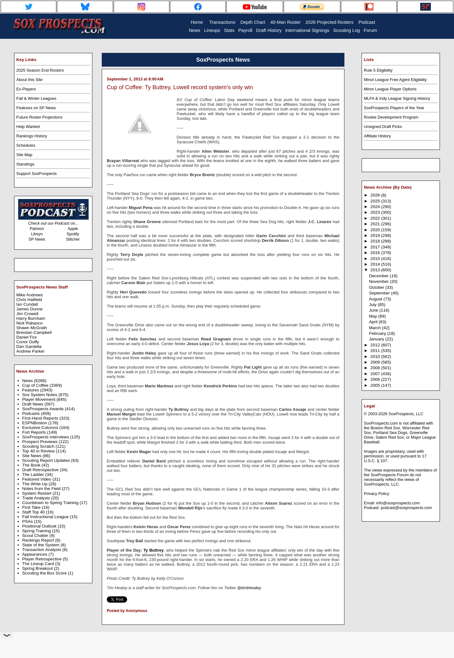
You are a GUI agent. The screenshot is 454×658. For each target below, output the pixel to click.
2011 (375, 350)
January (377, 339)
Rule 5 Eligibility (378, 70)
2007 (375, 373)
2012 (375, 345)
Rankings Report (38, 540)
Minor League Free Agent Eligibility (395, 79)
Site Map (24, 154)
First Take (32, 507)
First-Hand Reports (40, 418)
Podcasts (31, 413)
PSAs (28, 521)
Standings (25, 164)
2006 (375, 379)
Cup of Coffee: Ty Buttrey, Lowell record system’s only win (180, 87)
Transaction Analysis (42, 549)
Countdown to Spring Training (51, 502)
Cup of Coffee (36, 385)
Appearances (35, 554)
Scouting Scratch (39, 446)
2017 (375, 247)
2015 (375, 258)
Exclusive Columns (40, 427)
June (374, 310)
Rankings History (31, 136)
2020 (375, 229)
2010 (375, 356)
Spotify (73, 234)
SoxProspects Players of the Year (394, 107)
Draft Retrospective (41, 469)
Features (31, 390)
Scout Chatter (35, 535)
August (376, 299)
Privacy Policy (376, 493)
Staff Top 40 (34, 512)
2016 (375, 252)
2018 (375, 241)
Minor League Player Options (390, 89)
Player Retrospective (42, 559)
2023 (375, 212)
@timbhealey (249, 587)
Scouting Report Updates (46, 460)
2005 (375, 385)
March (375, 327)
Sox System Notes (40, 394)
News (28, 380)
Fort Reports (34, 432)
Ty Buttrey (153, 550)
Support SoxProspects (36, 173)
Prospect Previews (40, 441)
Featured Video (37, 479)
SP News (36, 239)
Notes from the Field (42, 488)
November (379, 281)
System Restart (37, 493)
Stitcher (73, 239)
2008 (375, 367)
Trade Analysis (36, 498)
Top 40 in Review (39, 451)
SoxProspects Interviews (46, 437)
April (374, 321)
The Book (32, 465)
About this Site (29, 79)
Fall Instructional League (46, 516)
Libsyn (37, 234)
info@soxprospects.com (398, 503)
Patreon (37, 228)
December (379, 275)
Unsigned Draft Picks (383, 126)
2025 (375, 201)
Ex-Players (26, 89)
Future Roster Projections (39, 117)
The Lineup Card (38, 563)
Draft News (33, 404)
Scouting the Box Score (45, 573)
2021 (375, 224)
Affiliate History (377, 136)
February (378, 333)
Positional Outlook (40, 526)
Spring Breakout (38, 568)
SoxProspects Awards (43, 408)
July (373, 304)
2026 (375, 195)
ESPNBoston (35, 423)
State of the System (41, 545)
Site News (32, 455)
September (380, 293)
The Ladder (33, 474)
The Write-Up (35, 484)
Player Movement (39, 399)
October (377, 287)
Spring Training (37, 530)
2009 (375, 362)
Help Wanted (28, 126)
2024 (375, 206)
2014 (375, 264)
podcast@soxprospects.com (406, 507)
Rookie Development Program (391, 117)
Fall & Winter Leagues (36, 98)
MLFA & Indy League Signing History (397, 98)
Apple (73, 228)
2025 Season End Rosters (40, 70)
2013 (375, 270)
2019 (375, 235)
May (373, 316)
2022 (375, 218)
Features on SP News (36, 107)
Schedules (25, 145)
